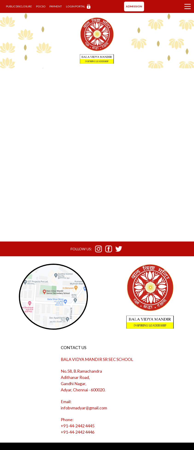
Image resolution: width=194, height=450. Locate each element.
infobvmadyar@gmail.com (84, 407)
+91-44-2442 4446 (77, 432)
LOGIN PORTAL (78, 6)
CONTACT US (73, 347)
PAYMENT (55, 6)
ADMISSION (134, 6)
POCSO (41, 6)
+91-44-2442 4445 (77, 425)
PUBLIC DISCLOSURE (19, 6)
